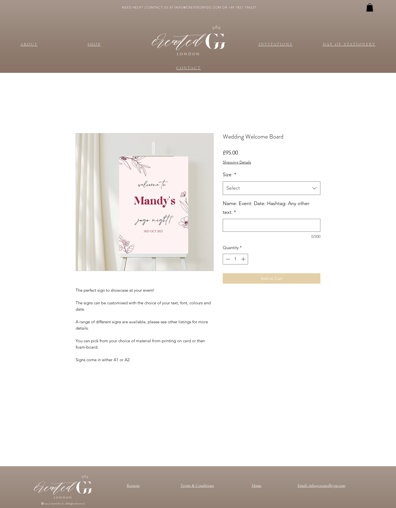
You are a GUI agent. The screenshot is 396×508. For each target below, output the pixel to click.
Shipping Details (237, 162)
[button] (369, 7)
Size (229, 175)
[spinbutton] (235, 259)
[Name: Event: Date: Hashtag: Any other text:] (271, 225)
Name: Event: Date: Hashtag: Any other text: (266, 207)
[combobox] (271, 188)
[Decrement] (227, 259)
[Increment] (244, 259)
